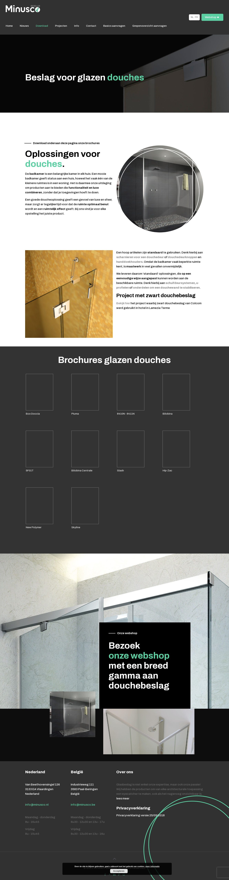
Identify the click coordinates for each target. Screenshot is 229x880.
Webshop (212, 17)
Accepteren (118, 871)
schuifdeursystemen (180, 283)
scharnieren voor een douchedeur (140, 257)
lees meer (122, 798)
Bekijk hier (123, 303)
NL (192, 17)
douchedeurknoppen (182, 257)
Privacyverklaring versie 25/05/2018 (140, 815)
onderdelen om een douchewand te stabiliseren (166, 287)
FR (196, 17)
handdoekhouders (129, 261)
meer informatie (152, 866)
